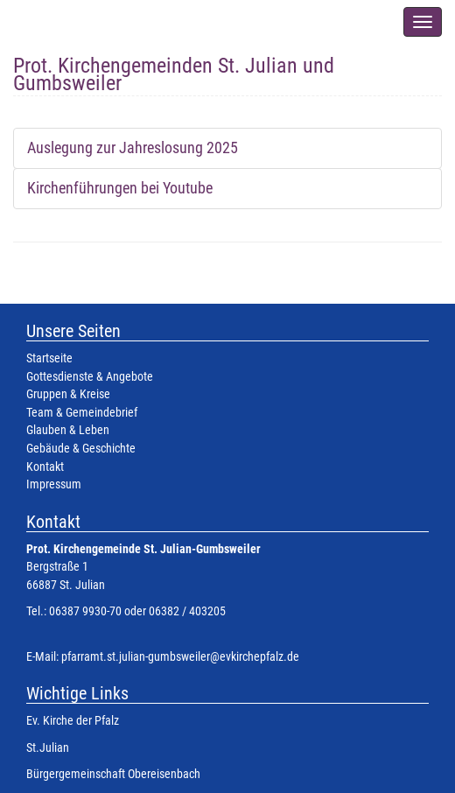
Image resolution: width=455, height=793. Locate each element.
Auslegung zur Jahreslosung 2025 (132, 148)
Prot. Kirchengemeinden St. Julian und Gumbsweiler (173, 70)
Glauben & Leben (67, 430)
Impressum (53, 484)
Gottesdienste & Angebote (89, 376)
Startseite (49, 358)
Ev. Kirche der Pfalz (72, 720)
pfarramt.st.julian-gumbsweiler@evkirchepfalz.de (180, 656)
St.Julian (47, 747)
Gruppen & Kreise (68, 394)
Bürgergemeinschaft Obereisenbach (113, 774)
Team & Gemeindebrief (81, 412)
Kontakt (45, 467)
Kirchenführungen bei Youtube (120, 188)
